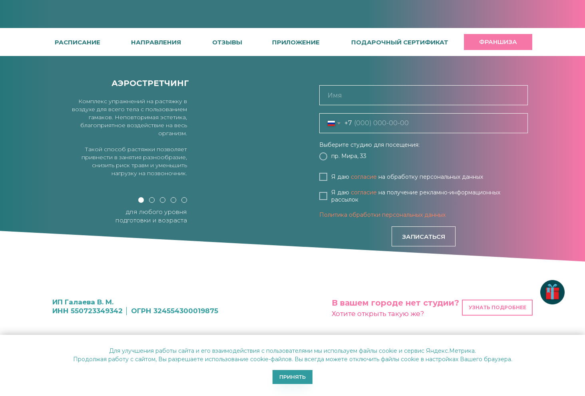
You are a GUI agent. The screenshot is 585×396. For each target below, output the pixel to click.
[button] (227, 42)
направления (156, 42)
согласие (364, 176)
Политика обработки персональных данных (382, 214)
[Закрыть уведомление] (579, 341)
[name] (423, 95)
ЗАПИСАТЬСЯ (423, 236)
